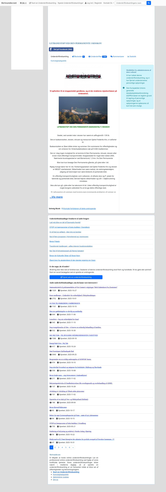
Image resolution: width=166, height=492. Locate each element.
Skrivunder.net (9, 2)
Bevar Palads (55, 241)
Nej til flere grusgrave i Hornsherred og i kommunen (69, 237)
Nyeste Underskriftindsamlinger (70, 3)
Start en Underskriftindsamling (42, 3)
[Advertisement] (101, 24)
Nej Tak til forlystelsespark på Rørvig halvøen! (67, 251)
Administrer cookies (61, 477)
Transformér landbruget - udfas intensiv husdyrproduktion (71, 246)
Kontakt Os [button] (108, 3)
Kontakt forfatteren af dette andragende (79, 208)
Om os (55, 479)
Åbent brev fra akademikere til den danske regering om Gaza (72, 260)
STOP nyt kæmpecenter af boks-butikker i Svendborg (70, 227)
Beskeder (78, 56)
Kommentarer (117, 56)
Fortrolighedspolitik (58, 61)
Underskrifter (97, 56)
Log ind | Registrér (93, 3)
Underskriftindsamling (60, 56)
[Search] (131, 3)
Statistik (132, 56)
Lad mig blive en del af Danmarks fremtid (65, 222)
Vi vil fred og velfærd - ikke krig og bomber (65, 232)
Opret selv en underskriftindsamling (76, 277)
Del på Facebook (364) (60, 49)
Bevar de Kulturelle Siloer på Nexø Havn (65, 256)
